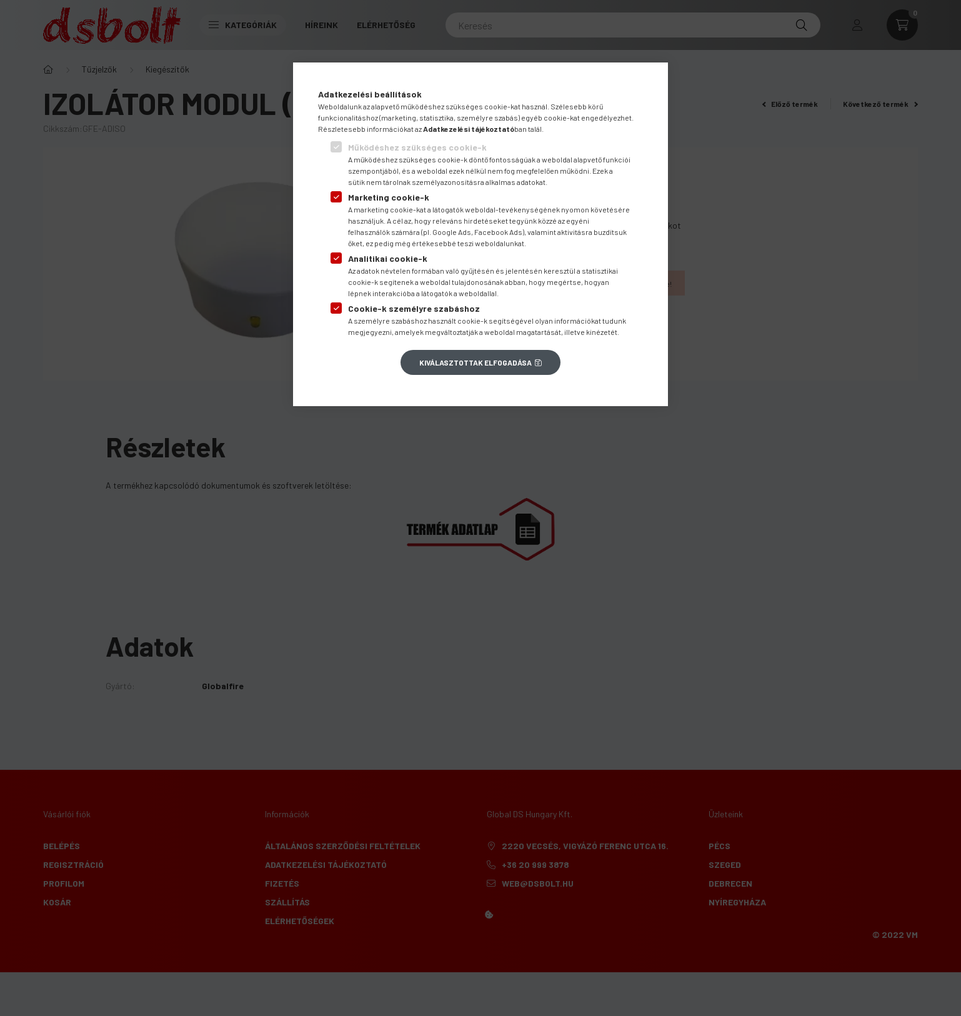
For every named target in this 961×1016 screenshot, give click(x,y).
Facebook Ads (498, 231)
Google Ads (451, 231)
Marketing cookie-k (388, 197)
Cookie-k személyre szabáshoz (414, 308)
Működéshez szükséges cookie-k (417, 147)
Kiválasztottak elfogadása (475, 362)
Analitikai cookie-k (387, 258)
